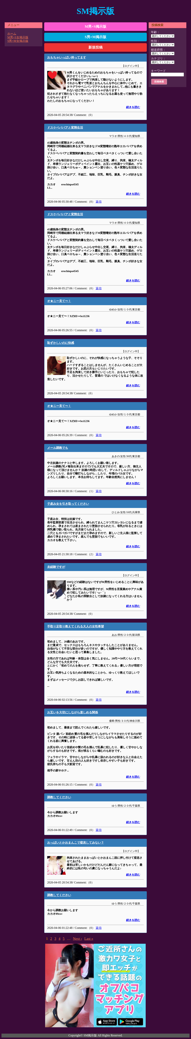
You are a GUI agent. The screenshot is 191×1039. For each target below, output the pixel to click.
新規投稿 (95, 47)
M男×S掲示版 (95, 26)
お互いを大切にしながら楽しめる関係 (72, 712)
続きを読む (133, 107)
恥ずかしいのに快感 (60, 342)
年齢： (155, 32)
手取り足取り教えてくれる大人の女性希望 (75, 626)
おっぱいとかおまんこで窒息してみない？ (75, 842)
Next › (77, 939)
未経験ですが (56, 566)
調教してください (59, 797)
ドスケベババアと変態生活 (65, 127)
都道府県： (158, 49)
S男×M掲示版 (95, 37)
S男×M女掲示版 (17, 40)
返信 (99, 201)
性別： (155, 41)
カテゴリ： (158, 58)
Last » (88, 939)
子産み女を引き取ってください (68, 503)
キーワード (158, 70)
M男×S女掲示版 (17, 37)
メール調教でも (57, 447)
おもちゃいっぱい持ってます (66, 57)
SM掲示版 (96, 11)
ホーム (11, 33)
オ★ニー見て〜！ (59, 301)
